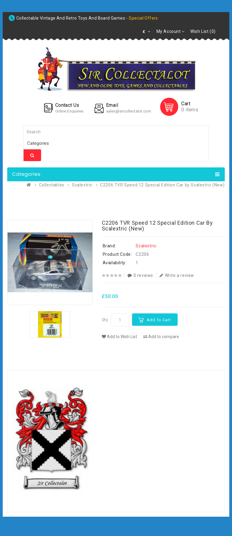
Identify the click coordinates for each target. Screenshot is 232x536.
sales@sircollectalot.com (128, 111)
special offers (143, 18)
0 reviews (140, 275)
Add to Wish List (119, 336)
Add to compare (161, 336)
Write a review (177, 275)
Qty (105, 319)
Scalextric (82, 184)
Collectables (51, 184)
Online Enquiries (69, 111)
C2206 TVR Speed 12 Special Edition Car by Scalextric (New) (162, 184)
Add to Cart (159, 320)
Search (32, 155)
